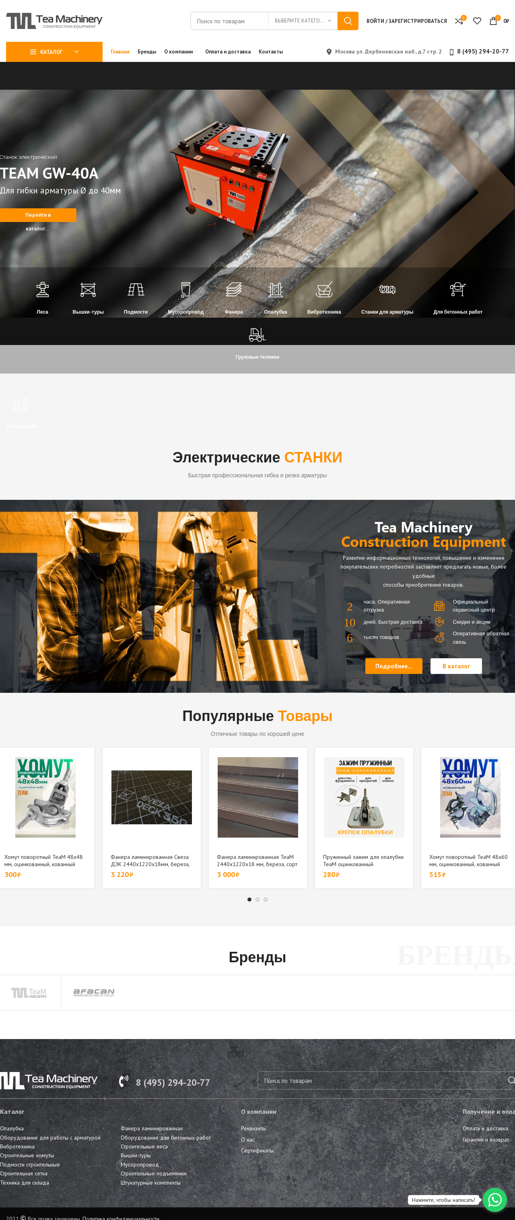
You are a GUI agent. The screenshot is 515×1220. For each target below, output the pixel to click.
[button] (393, 666)
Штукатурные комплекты (151, 1182)
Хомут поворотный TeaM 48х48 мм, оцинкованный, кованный (43, 860)
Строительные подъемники (154, 1173)
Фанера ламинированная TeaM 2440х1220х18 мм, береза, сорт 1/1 (257, 864)
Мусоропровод (186, 312)
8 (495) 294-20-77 (483, 51)
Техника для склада (24, 1182)
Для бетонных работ (458, 312)
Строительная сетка (23, 1173)
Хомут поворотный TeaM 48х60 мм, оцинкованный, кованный (468, 860)
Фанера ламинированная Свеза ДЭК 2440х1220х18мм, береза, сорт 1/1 (150, 864)
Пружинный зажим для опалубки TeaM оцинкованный (363, 860)
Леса (42, 312)
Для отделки (21, 426)
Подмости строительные (30, 1164)
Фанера (234, 312)
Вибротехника (324, 312)
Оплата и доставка (485, 1128)
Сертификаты (257, 1150)
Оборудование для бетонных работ (166, 1137)
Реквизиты (253, 1128)
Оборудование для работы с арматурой (50, 1137)
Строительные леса (144, 1146)
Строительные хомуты (27, 1155)
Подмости (136, 312)
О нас (248, 1139)
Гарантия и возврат (486, 1139)
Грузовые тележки (258, 357)
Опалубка (275, 312)
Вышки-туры (88, 312)
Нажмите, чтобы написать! (443, 1200)
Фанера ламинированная (152, 1128)
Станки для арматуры (387, 312)
